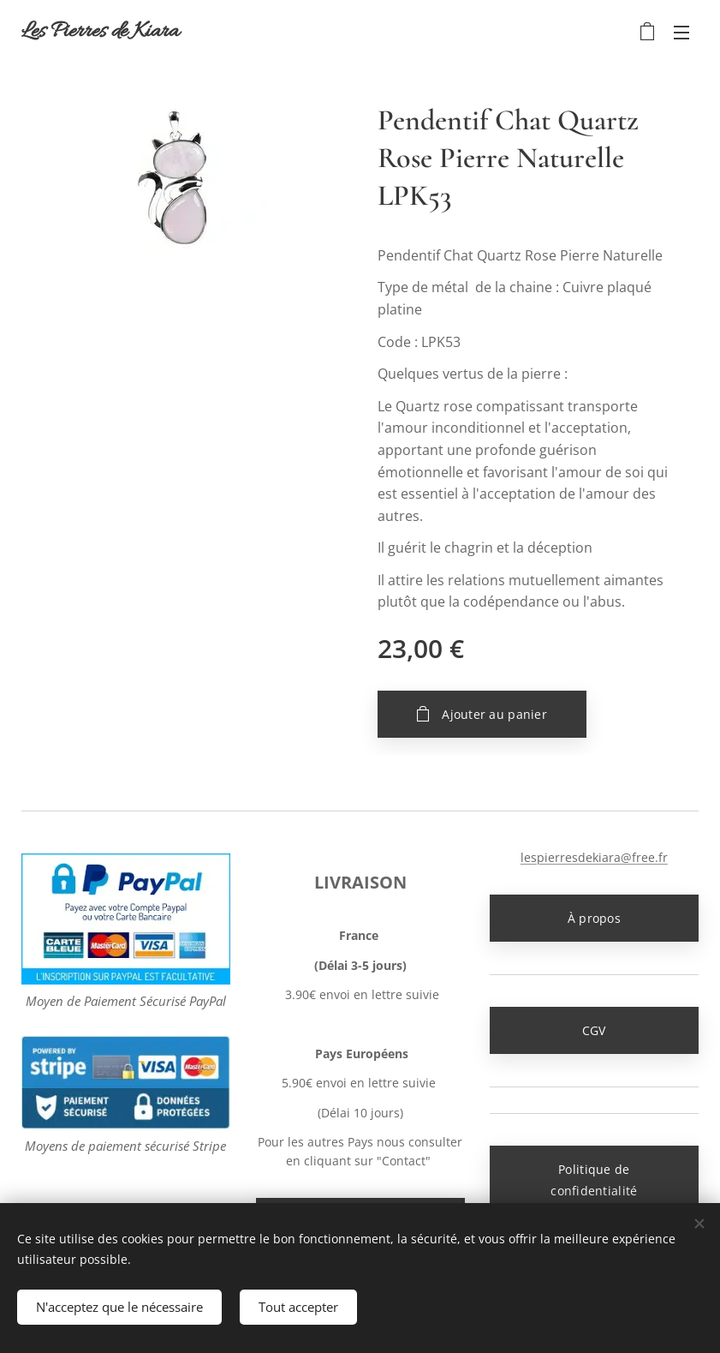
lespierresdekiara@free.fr (594, 857)
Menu (681, 32)
